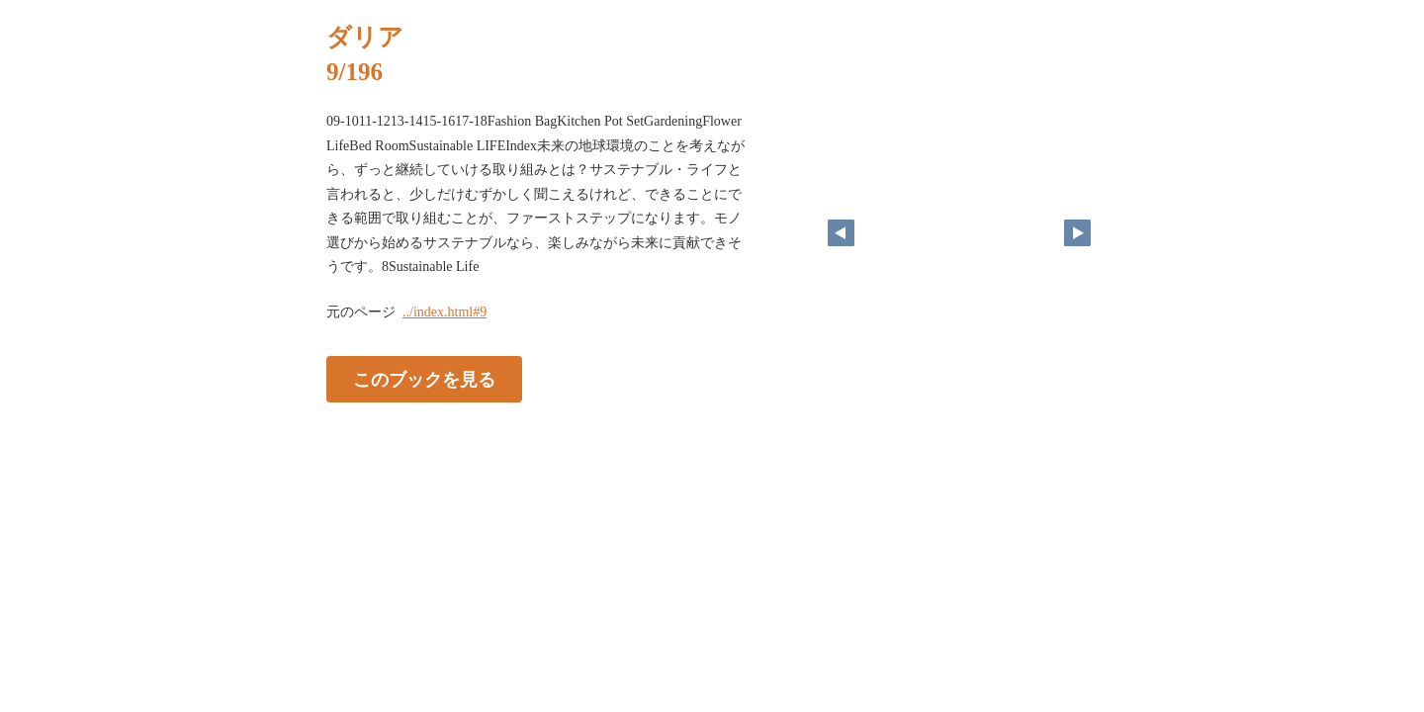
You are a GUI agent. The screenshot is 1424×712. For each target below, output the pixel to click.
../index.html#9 (444, 312)
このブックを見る (424, 379)
